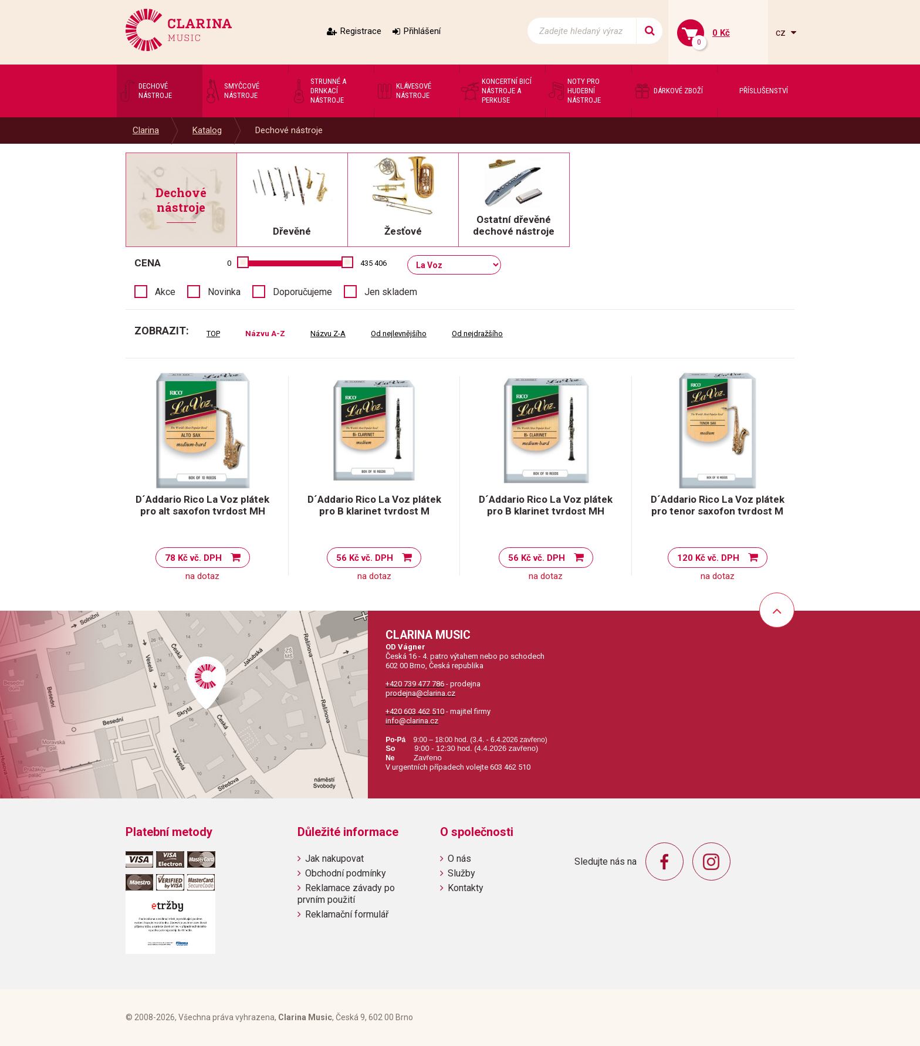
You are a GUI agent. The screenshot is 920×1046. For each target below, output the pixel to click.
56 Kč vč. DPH (364, 558)
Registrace (360, 31)
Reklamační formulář (346, 914)
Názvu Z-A (328, 333)
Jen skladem (390, 291)
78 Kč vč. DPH (193, 558)
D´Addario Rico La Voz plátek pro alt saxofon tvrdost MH (202, 505)
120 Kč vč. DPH (708, 558)
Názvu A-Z (265, 333)
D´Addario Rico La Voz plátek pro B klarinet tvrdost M (374, 505)
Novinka (224, 291)
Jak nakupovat (334, 858)
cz (782, 32)
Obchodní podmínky (345, 873)
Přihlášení (422, 31)
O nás (459, 858)
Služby (461, 873)
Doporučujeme (302, 291)
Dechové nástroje (289, 130)
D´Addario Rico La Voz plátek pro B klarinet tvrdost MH (546, 505)
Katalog (207, 130)
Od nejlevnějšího (399, 333)
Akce (165, 291)
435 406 (373, 263)
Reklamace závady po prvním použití (346, 893)
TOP (213, 333)
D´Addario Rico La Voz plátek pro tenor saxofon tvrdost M (717, 505)
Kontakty (465, 887)
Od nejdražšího (477, 333)
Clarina (146, 130)
